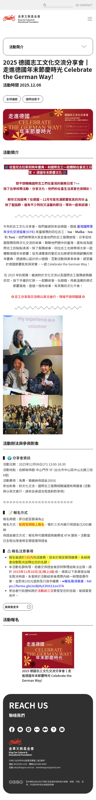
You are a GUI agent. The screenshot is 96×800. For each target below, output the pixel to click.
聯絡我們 (62, 730)
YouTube (20, 730)
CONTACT (86, 5)
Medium (45, 730)
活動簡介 (16, 46)
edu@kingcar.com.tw (24, 767)
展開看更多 (12, 607)
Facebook (12, 730)
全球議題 (11, 99)
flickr (37, 730)
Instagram (29, 730)
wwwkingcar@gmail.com (48, 767)
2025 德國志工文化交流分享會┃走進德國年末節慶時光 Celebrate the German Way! (47, 675)
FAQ (54, 730)
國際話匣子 (33, 99)
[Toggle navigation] (90, 19)
